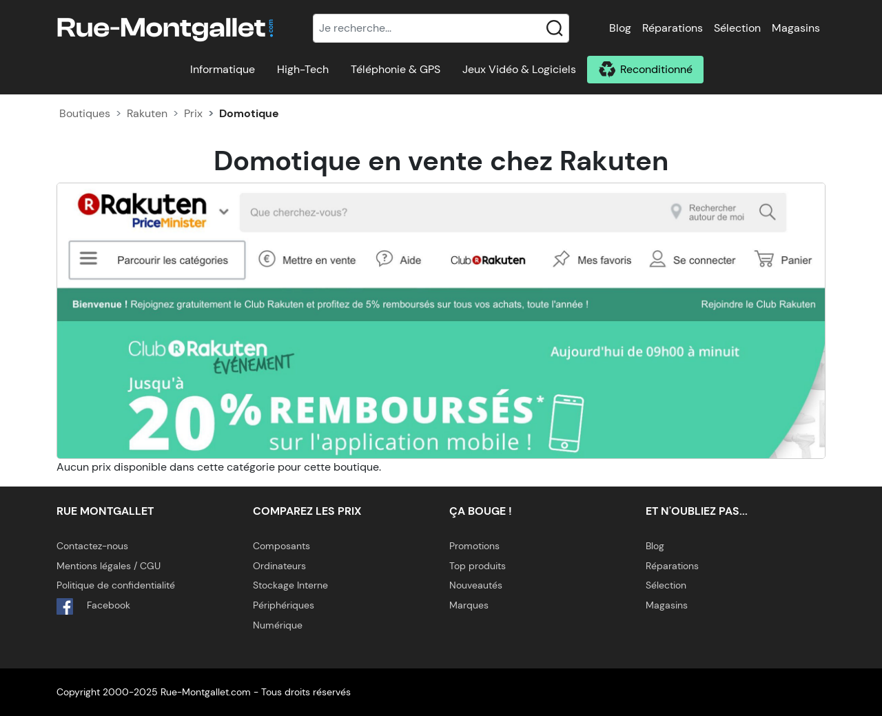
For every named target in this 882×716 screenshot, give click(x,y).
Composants (281, 546)
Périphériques (283, 605)
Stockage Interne (290, 585)
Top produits (477, 566)
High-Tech (303, 69)
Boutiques (84, 113)
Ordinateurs (279, 566)
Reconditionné (656, 69)
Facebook (93, 606)
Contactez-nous (92, 546)
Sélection (737, 28)
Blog (620, 28)
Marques (469, 605)
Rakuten (147, 113)
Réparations (672, 28)
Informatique (222, 69)
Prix (193, 113)
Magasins (796, 28)
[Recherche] (441, 28)
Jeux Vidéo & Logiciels (519, 69)
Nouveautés (475, 585)
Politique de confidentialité (116, 585)
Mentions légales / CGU (109, 566)
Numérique (277, 625)
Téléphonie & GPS (395, 69)
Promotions (474, 546)
